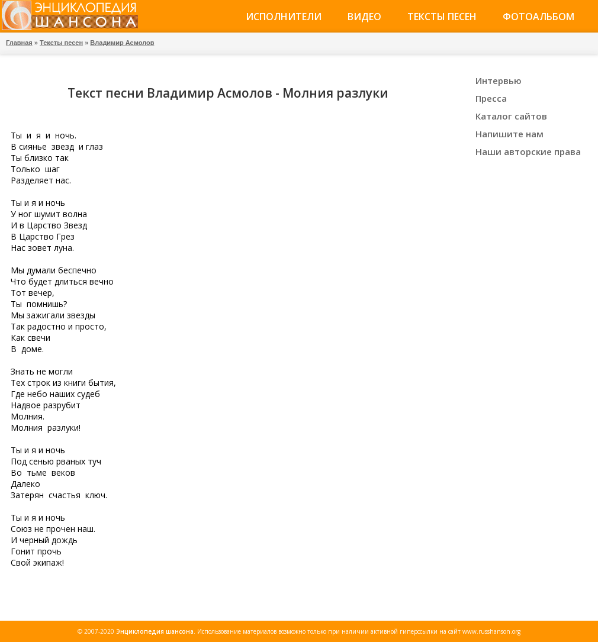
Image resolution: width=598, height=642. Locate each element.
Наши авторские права (528, 151)
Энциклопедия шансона (155, 631)
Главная (19, 42)
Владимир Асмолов (122, 42)
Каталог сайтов (511, 116)
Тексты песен (442, 16)
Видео (364, 16)
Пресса (491, 98)
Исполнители (283, 16)
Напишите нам (509, 134)
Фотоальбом (538, 16)
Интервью (498, 80)
